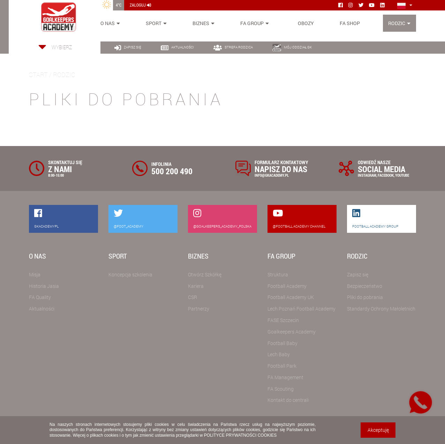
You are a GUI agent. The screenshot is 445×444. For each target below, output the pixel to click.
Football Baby (282, 343)
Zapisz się (357, 274)
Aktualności (41, 308)
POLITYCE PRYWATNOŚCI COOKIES (240, 435)
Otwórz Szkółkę (204, 274)
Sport (153, 23)
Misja (34, 274)
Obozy (306, 23)
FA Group (252, 23)
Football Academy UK (290, 297)
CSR (192, 297)
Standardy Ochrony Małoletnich (381, 308)
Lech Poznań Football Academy (301, 308)
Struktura (277, 274)
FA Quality (40, 297)
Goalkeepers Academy (291, 331)
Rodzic (396, 23)
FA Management (285, 377)
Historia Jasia (44, 286)
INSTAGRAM (367, 175)
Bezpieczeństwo (364, 286)
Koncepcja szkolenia (130, 274)
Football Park (281, 365)
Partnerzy (198, 308)
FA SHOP (350, 23)
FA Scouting (280, 388)
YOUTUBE (402, 175)
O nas (107, 23)
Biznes (201, 23)
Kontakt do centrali (288, 400)
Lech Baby (278, 354)
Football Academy (287, 286)
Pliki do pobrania (365, 297)
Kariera (196, 286)
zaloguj (140, 5)
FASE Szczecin (283, 320)
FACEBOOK (386, 175)
